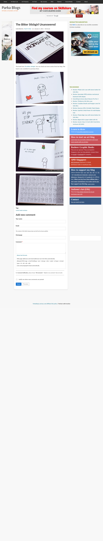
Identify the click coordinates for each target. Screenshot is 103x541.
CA (85, 172)
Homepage (19, 235)
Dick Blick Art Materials (81, 175)
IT (96, 172)
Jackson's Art (92, 175)
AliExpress (74, 177)
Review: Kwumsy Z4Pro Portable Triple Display (86, 108)
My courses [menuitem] (44, 1)
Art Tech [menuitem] (34, 1)
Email (17, 226)
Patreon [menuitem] (59, 1)
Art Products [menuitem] (25, 1)
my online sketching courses (85, 132)
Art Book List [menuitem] (14, 1)
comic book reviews (21, 210)
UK (88, 172)
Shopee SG (81, 177)
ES (98, 172)
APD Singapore (75, 162)
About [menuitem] (86, 1)
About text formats (22, 257)
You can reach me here (77, 202)
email (74, 154)
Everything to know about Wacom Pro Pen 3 (85, 99)
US (82, 172)
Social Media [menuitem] (68, 1)
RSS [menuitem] (52, 1)
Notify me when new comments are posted (31, 281)
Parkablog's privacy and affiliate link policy (45, 305)
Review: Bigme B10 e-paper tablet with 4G (85, 119)
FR (93, 172)
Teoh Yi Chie (27, 29)
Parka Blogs (11, 7)
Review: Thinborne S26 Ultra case (82, 101)
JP (72, 175)
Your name (19, 219)
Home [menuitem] (5, 1)
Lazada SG (89, 177)
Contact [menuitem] (78, 1)
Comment (19, 242)
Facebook (81, 154)
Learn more (91, 184)
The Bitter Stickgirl (30, 66)
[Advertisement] (84, 70)
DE (91, 172)
